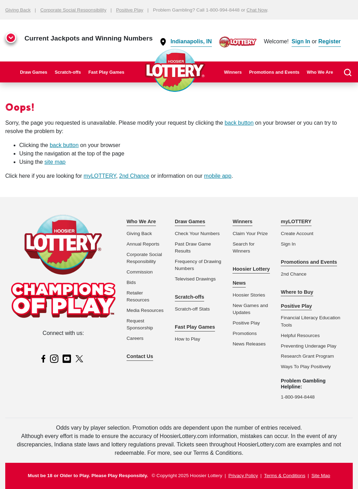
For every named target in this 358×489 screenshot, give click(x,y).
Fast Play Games (106, 72)
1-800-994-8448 (298, 397)
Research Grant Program (307, 356)
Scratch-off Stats (192, 309)
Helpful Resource (299, 335)
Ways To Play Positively (306, 366)
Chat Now (256, 10)
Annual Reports (143, 244)
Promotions (244, 333)
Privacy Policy (243, 475)
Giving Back (18, 10)
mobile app (217, 176)
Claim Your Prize (250, 233)
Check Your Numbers (197, 233)
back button (239, 123)
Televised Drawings (195, 279)
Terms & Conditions (284, 475)
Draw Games (33, 72)
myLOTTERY (100, 176)
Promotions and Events (274, 72)
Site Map (321, 475)
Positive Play (129, 10)
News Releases (248, 343)
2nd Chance (134, 176)
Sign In (301, 41)
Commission (140, 272)
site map (54, 162)
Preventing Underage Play (308, 346)
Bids (131, 282)
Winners (233, 72)
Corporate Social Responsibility (73, 10)
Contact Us (140, 356)
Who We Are (320, 72)
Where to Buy (297, 292)
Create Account (297, 233)
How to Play (187, 339)
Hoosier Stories (248, 295)
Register (329, 41)
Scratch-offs (68, 72)
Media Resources (145, 310)
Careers (135, 338)
